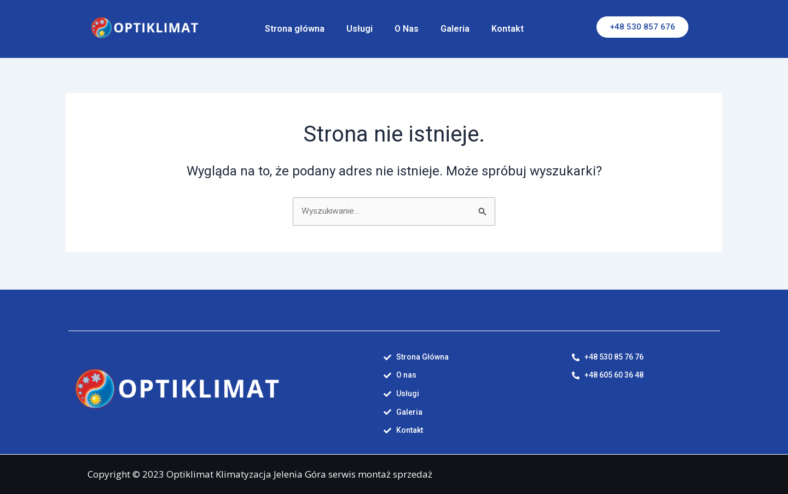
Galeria (455, 28)
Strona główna (295, 28)
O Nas (407, 28)
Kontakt (507, 28)
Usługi (359, 28)
